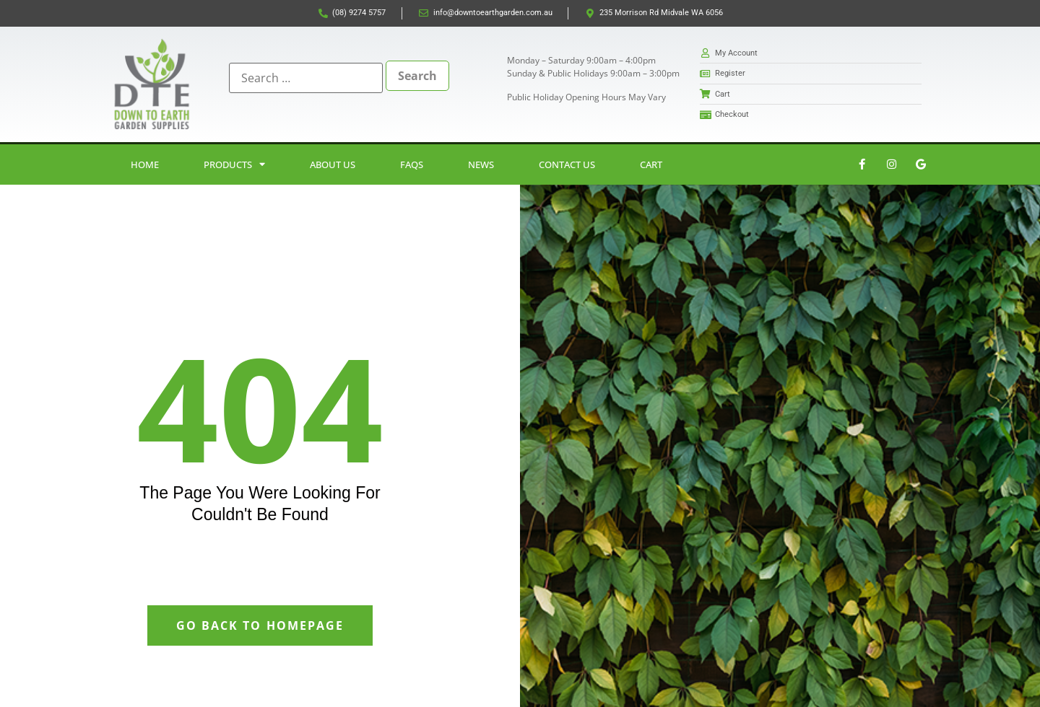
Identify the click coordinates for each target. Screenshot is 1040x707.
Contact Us (567, 164)
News (481, 164)
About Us (332, 164)
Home (145, 164)
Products (234, 164)
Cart (651, 164)
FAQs (411, 164)
